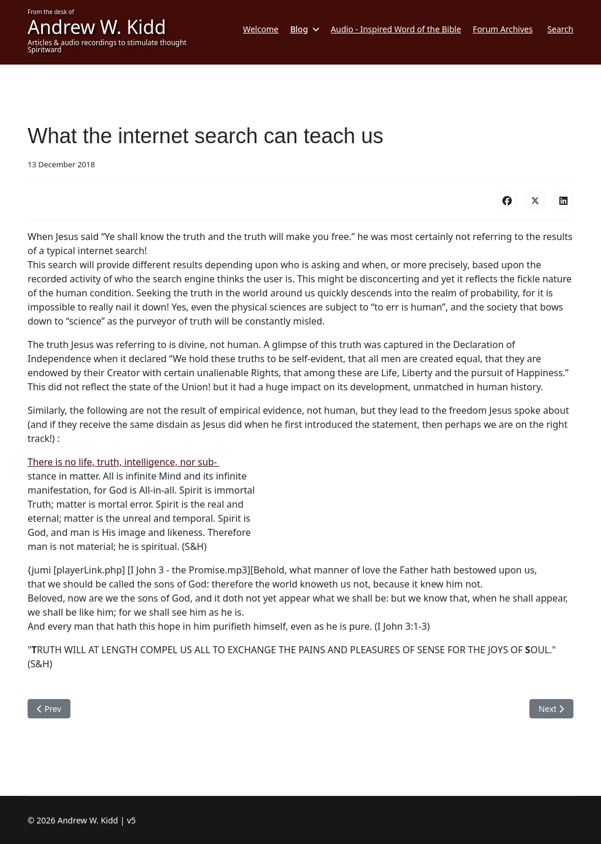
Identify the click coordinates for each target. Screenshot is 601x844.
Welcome (260, 29)
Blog (299, 29)
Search (560, 29)
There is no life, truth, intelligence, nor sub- (124, 461)
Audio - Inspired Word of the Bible (396, 29)
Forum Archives (503, 29)
